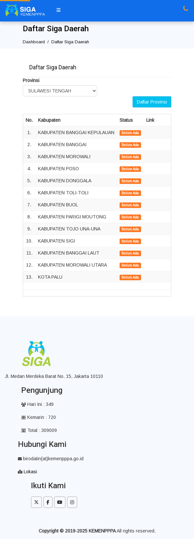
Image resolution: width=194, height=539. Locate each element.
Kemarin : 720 (38, 417)
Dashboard (34, 41)
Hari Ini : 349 (37, 404)
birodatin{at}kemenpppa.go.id (51, 458)
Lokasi (30, 471)
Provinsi (31, 80)
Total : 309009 (39, 430)
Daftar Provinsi (152, 101)
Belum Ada (130, 133)
